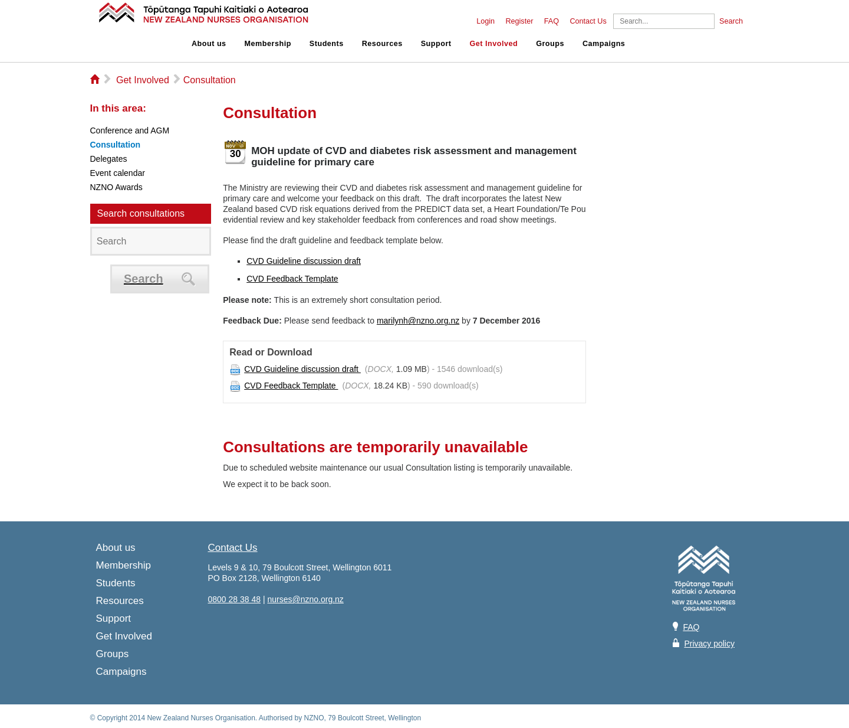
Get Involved (494, 44)
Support (436, 44)
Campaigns (604, 44)
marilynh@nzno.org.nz (418, 320)
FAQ (551, 21)
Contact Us (588, 21)
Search (731, 21)
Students (327, 44)
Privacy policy (709, 643)
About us (209, 44)
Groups (550, 44)
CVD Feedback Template (292, 278)
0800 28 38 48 (234, 599)
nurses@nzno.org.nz (305, 599)
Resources (382, 44)
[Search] (664, 21)
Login (485, 21)
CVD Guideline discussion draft (303, 261)
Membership (268, 44)
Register (519, 21)
